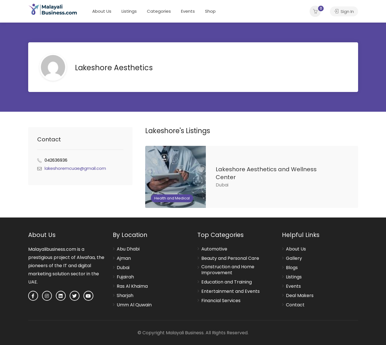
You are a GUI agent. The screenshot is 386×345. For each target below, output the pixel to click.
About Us (101, 11)
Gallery (294, 258)
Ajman (124, 258)
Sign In (344, 11)
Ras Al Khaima (132, 286)
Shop (210, 11)
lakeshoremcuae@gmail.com (75, 168)
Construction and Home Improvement (227, 270)
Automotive (214, 249)
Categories (159, 11)
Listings (129, 11)
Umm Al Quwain (134, 305)
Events (188, 11)
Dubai (123, 268)
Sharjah (125, 296)
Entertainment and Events (230, 291)
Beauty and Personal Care (230, 258)
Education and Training (226, 282)
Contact (295, 305)
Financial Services (221, 301)
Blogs (292, 268)
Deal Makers (300, 296)
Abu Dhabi (128, 249)
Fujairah (125, 277)
